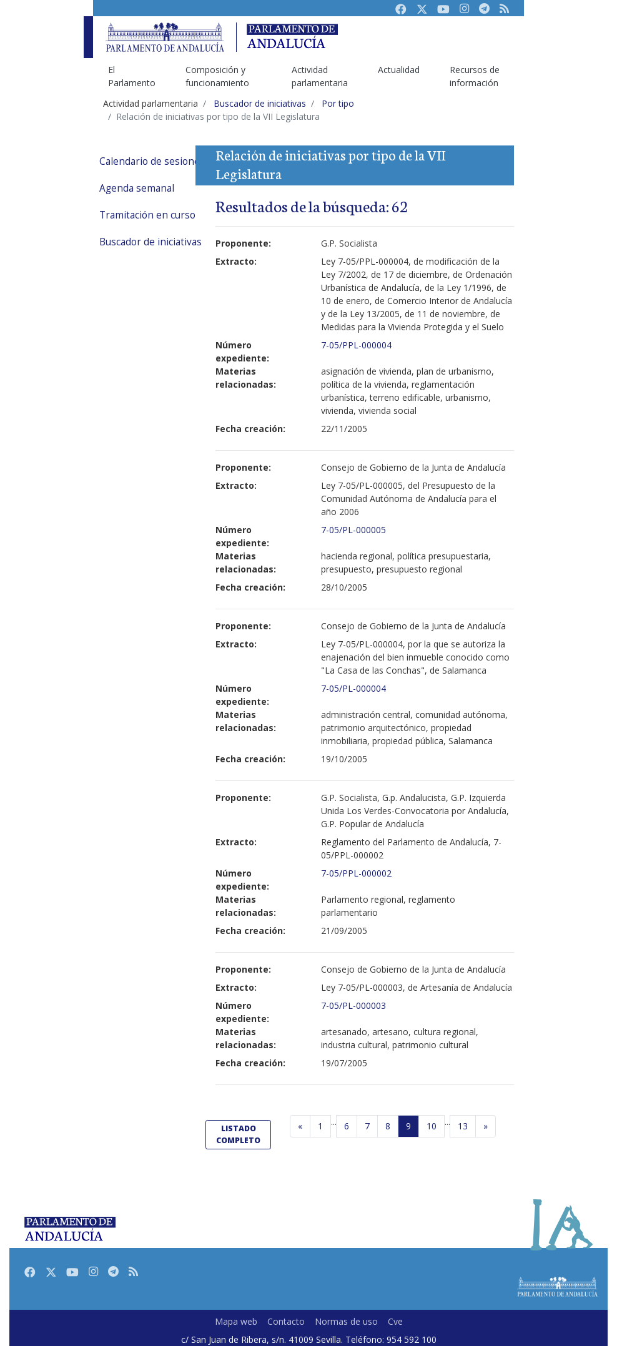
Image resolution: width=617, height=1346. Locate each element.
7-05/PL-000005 (353, 530)
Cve (395, 1321)
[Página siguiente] (485, 1126)
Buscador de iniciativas (150, 241)
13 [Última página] (463, 1126)
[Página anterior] (300, 1126)
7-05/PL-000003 (353, 1005)
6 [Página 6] (346, 1126)
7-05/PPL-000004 (356, 345)
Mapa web (236, 1321)
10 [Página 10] (432, 1126)
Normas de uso (346, 1321)
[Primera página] (320, 1126)
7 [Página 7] (367, 1126)
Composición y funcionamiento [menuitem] (217, 76)
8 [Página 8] (387, 1126)
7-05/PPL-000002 (356, 873)
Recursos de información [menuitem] (475, 76)
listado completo (238, 1134)
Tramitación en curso (147, 215)
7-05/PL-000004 (353, 688)
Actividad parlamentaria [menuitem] (320, 76)
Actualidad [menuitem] (399, 70)
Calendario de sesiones (152, 161)
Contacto (286, 1321)
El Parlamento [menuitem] (131, 76)
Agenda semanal (136, 188)
